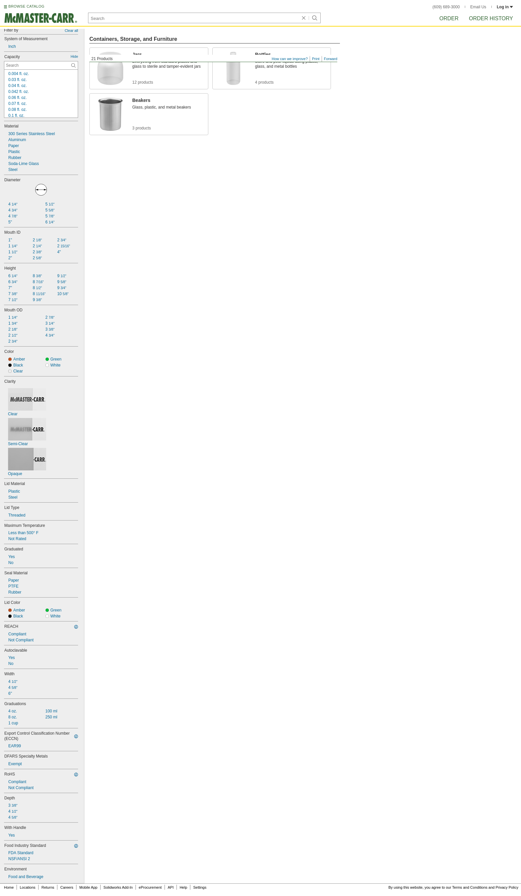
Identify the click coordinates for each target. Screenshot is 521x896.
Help (183, 887)
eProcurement (150, 887)
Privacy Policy (507, 887)
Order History (491, 18)
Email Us (478, 7)
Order (449, 18)
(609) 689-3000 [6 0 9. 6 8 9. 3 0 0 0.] (446, 7)
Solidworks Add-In (118, 887)
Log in (505, 7)
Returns (48, 887)
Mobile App (88, 887)
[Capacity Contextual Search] (41, 65)
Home (9, 887)
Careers (66, 887)
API (171, 887)
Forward (330, 59)
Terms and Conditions (469, 887)
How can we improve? (290, 59)
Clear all (71, 31)
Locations (28, 887)
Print (316, 59)
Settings (199, 887)
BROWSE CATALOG (26, 6)
